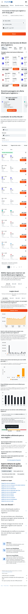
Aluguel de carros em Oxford (7, 492)
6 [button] (19, 267)
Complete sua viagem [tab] (6, 467)
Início (2, 582)
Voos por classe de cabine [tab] (7, 473)
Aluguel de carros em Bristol (7, 490)
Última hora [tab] (20, 48)
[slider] (26, 142)
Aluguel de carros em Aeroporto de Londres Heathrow (13, 481)
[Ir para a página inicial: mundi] (8, 2)
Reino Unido (6, 582)
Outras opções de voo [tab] (18, 467)
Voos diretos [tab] (15, 48)
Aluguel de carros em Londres (7, 483)
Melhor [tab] (10, 47)
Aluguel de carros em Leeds (7, 497)
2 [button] (11, 267)
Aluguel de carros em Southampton (9, 496)
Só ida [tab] (25, 48)
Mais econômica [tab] (4, 48)
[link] (12, 110)
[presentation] (13, 12)
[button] (2, 2)
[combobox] (5, 15)
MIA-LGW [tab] (14, 284)
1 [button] (8, 267)
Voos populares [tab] (20, 470)
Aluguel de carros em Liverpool (8, 494)
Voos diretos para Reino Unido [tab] (8, 470)
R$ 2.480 (9, 12)
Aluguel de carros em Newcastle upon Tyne (10, 487)
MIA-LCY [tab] (20, 284)
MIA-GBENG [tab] (5, 298)
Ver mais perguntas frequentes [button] (14, 456)
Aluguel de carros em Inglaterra (8, 480)
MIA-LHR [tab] (8, 284)
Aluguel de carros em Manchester (8, 485)
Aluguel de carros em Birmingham (8, 489)
